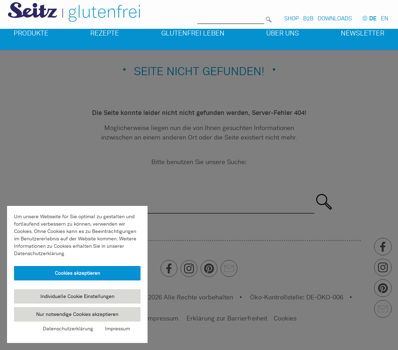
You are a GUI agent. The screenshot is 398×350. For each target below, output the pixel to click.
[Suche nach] (230, 15)
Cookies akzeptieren (77, 273)
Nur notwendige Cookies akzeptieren (77, 314)
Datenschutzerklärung (68, 328)
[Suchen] (269, 15)
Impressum (117, 328)
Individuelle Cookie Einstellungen (77, 296)
